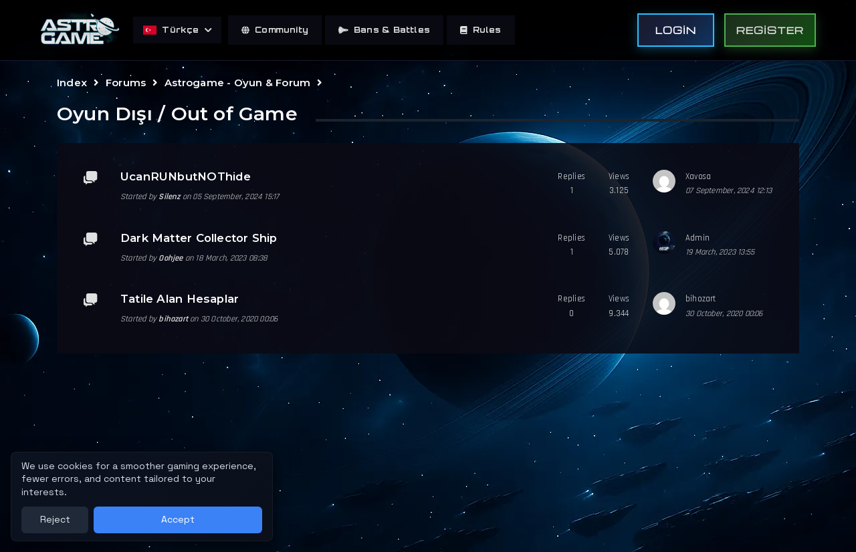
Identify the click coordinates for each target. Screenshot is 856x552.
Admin (697, 238)
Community (274, 30)
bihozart (173, 318)
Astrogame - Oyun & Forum (237, 82)
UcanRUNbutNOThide (185, 176)
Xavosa (698, 176)
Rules (481, 30)
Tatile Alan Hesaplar (179, 298)
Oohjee (170, 258)
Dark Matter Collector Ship (198, 238)
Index (72, 82)
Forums (126, 82)
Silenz (169, 196)
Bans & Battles (384, 30)
